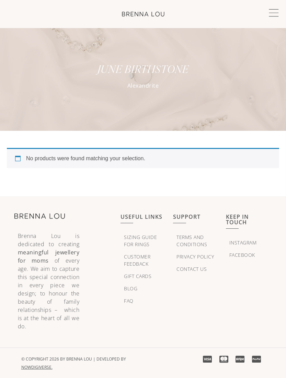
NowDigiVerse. (37, 367)
